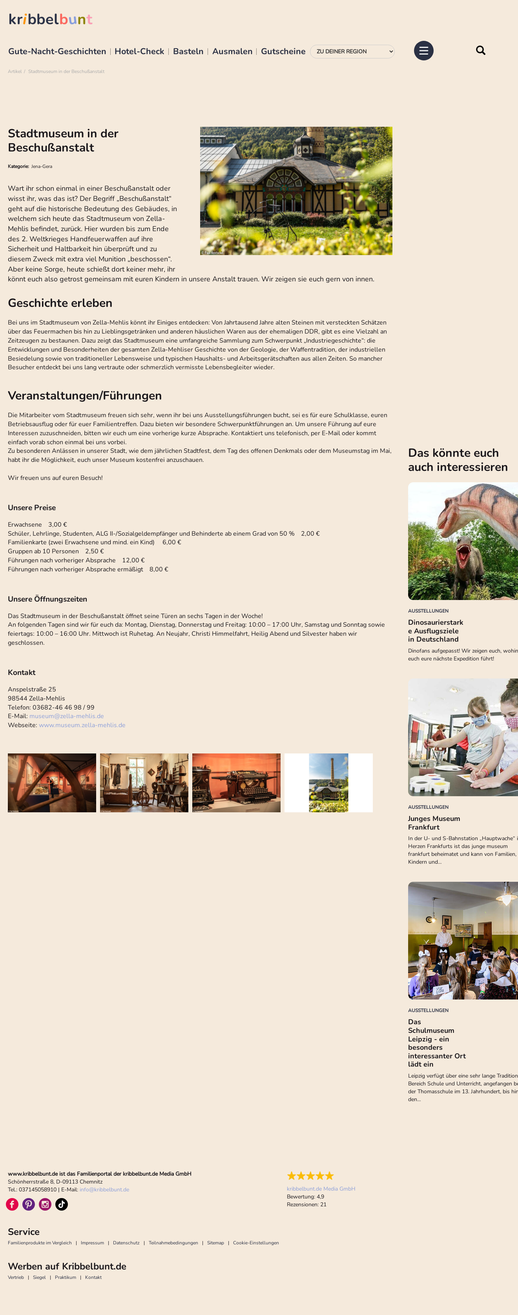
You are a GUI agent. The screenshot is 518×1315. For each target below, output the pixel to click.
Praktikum (65, 1277)
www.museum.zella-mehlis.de (82, 725)
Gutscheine (283, 51)
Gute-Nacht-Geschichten (57, 51)
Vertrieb (16, 1277)
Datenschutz (126, 1243)
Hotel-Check (139, 51)
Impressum (92, 1243)
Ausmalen (232, 51)
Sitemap (215, 1243)
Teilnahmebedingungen (173, 1243)
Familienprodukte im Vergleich (40, 1243)
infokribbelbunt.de (104, 1189)
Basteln (188, 51)
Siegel (39, 1277)
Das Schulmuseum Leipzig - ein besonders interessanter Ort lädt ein (437, 1043)
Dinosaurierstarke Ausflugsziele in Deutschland (435, 631)
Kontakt (93, 1277)
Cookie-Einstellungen (256, 1243)
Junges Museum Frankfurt (434, 823)
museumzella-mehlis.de (66, 716)
